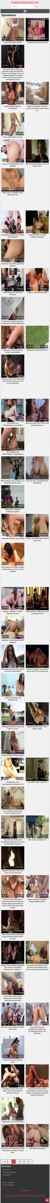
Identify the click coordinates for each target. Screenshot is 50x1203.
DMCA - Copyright (8, 1182)
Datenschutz (6, 1169)
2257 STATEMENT (8, 1185)
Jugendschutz (7, 1175)
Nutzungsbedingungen (9, 1172)
